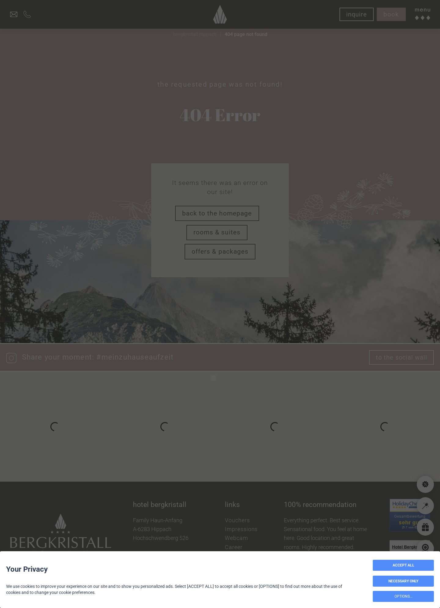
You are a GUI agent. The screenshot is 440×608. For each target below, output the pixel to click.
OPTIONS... (403, 596)
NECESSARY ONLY (403, 581)
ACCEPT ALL (403, 565)
